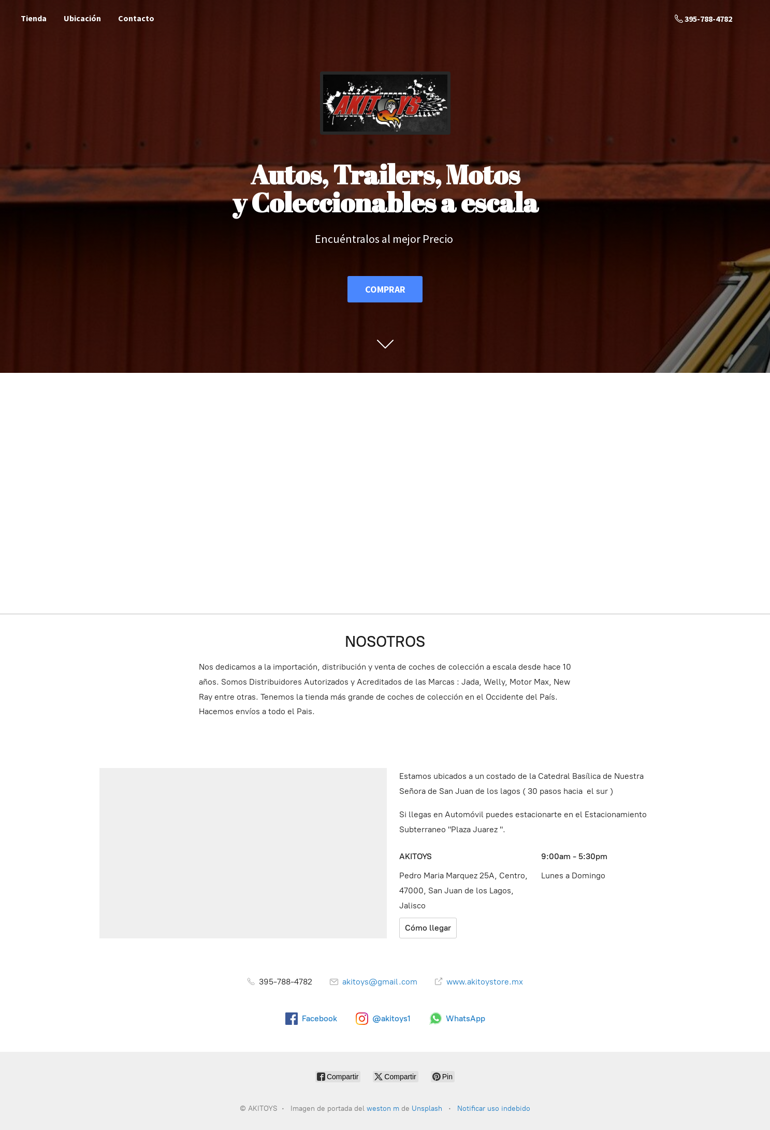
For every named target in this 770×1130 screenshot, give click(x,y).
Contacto (136, 18)
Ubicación (82, 18)
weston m (383, 1108)
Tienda (34, 18)
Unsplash (428, 1108)
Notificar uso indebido (493, 1108)
